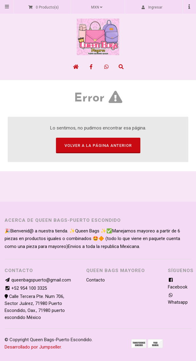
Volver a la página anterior (98, 145)
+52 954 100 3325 (29, 288)
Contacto (95, 280)
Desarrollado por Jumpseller (33, 347)
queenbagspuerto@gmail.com (41, 280)
